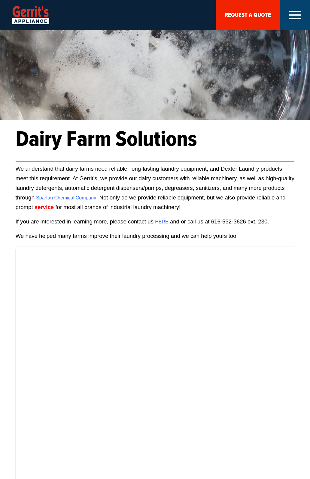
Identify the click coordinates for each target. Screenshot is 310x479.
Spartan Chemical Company (66, 197)
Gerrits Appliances (30, 14)
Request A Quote (248, 15)
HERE (161, 221)
